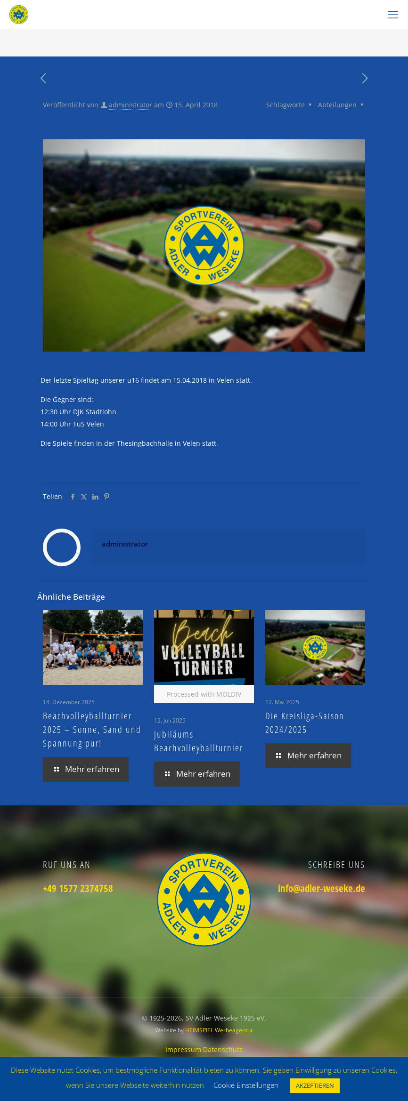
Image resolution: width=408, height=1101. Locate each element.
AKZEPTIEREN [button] (315, 1085)
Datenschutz (223, 1049)
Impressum (184, 1049)
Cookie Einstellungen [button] (245, 1085)
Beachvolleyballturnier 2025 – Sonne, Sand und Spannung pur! (92, 729)
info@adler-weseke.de (321, 888)
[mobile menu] (393, 14)
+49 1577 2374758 (78, 888)
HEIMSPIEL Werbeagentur (219, 1030)
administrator (130, 104)
